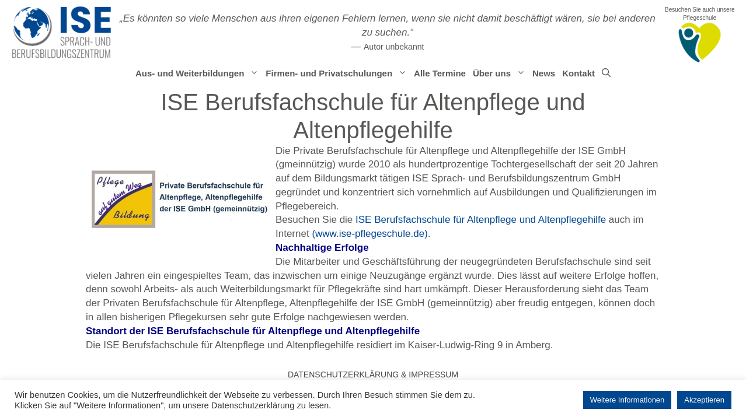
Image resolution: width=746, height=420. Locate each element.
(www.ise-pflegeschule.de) (369, 233)
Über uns (501, 73)
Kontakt (578, 73)
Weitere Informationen (627, 400)
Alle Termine (440, 73)
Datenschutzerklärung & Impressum (373, 374)
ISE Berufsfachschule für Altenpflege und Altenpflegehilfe (480, 219)
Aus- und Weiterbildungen (198, 73)
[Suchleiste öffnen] (606, 73)
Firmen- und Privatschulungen (338, 73)
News (543, 73)
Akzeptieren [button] (704, 400)
